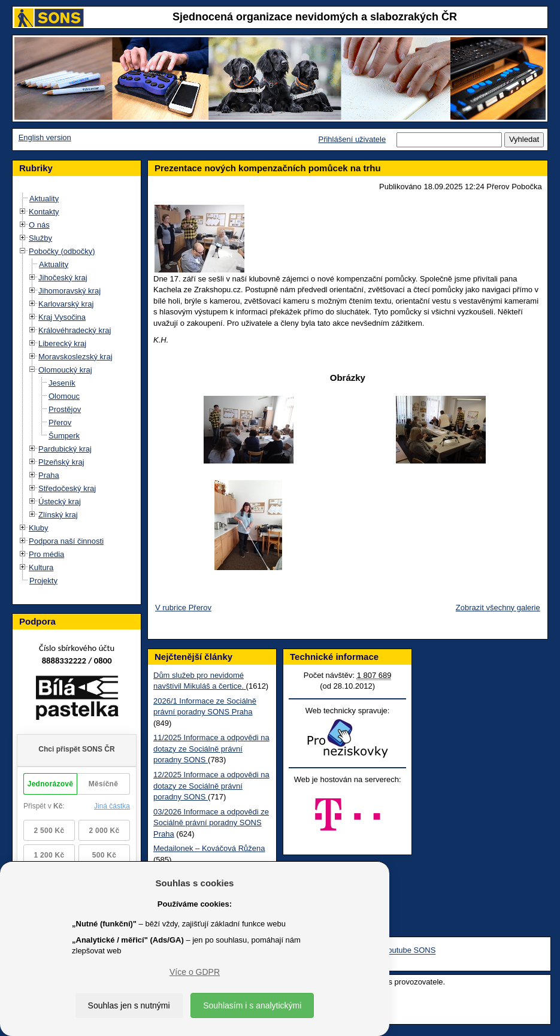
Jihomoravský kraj (69, 290)
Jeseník (62, 382)
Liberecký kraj (62, 343)
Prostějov (65, 409)
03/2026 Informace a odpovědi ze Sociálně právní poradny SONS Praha (211, 822)
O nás (39, 224)
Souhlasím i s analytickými (252, 1005)
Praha (48, 475)
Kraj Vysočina (62, 317)
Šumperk (64, 435)
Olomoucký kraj (65, 369)
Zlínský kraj (58, 514)
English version (45, 137)
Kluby (39, 527)
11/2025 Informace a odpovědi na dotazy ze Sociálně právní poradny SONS (211, 748)
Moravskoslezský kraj (75, 356)
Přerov (60, 422)
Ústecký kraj (59, 501)
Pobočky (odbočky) (62, 251)
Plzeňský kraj (61, 462)
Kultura (41, 567)
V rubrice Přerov (183, 607)
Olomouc (64, 396)
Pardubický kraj (65, 448)
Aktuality (44, 198)
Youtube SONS (409, 950)
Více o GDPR (194, 972)
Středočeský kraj (67, 488)
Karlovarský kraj (65, 303)
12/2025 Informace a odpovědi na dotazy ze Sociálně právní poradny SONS (211, 785)
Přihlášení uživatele (352, 139)
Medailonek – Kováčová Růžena (209, 848)
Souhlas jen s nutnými (129, 1005)
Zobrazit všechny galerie (498, 607)
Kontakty (44, 211)
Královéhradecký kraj (74, 330)
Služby (40, 238)
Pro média (46, 554)
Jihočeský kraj (62, 277)
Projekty (43, 580)
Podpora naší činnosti (66, 541)
